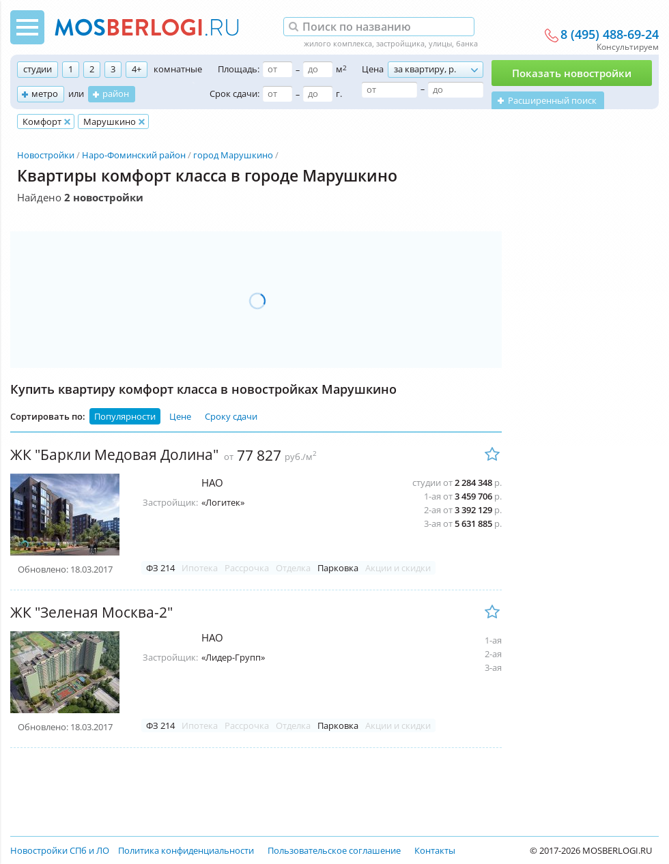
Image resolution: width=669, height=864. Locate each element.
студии (37, 69)
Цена (373, 69)
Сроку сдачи (231, 416)
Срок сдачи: (234, 93)
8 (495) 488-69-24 (609, 34)
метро (44, 93)
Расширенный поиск (552, 100)
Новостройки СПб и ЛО (59, 850)
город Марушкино (233, 155)
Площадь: (238, 69)
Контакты (434, 850)
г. (339, 93)
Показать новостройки (571, 73)
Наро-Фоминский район (134, 155)
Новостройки (45, 155)
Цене (180, 416)
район (115, 93)
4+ (136, 69)
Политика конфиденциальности (186, 850)
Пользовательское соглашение (334, 850)
